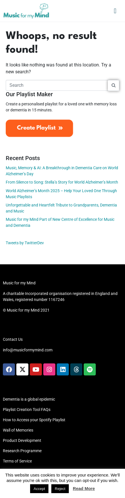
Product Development (22, 440)
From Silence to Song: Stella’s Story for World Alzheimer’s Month (62, 182)
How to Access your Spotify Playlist (34, 420)
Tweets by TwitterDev (25, 243)
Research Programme (22, 450)
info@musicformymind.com (27, 350)
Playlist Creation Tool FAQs (26, 409)
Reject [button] (60, 489)
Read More (84, 488)
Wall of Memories (18, 430)
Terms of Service (17, 461)
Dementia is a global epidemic (29, 399)
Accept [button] (39, 489)
